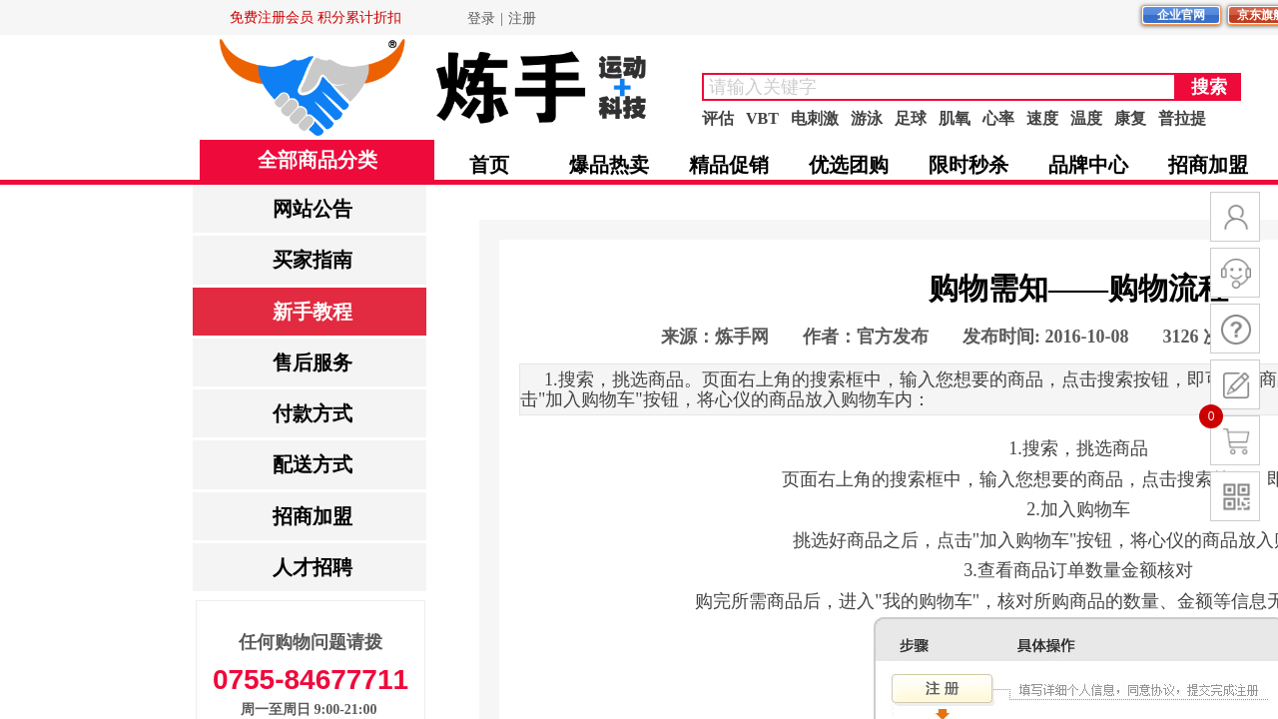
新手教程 (312, 312)
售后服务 (312, 362)
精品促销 (729, 165)
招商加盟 (312, 516)
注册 (522, 18)
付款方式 (312, 413)
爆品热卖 (609, 165)
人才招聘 (312, 567)
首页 (489, 165)
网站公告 (312, 209)
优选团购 (849, 165)
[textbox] (939, 87)
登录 (481, 18)
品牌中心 (1088, 165)
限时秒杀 (968, 165)
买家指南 (312, 260)
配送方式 (312, 464)
